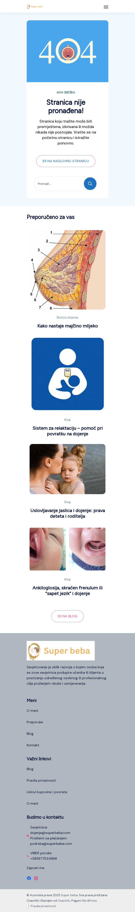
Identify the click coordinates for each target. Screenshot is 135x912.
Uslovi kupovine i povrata (47, 792)
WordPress (89, 901)
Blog (67, 419)
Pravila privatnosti (41, 780)
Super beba (69, 895)
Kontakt (33, 745)
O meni (32, 710)
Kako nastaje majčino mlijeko (67, 326)
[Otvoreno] (106, 7)
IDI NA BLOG (67, 616)
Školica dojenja (67, 317)
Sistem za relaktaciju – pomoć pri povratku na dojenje (67, 431)
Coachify (64, 901)
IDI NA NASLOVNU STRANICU (66, 161)
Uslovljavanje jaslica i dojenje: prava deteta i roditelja (67, 513)
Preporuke (35, 722)
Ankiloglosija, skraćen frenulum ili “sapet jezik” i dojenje (67, 590)
